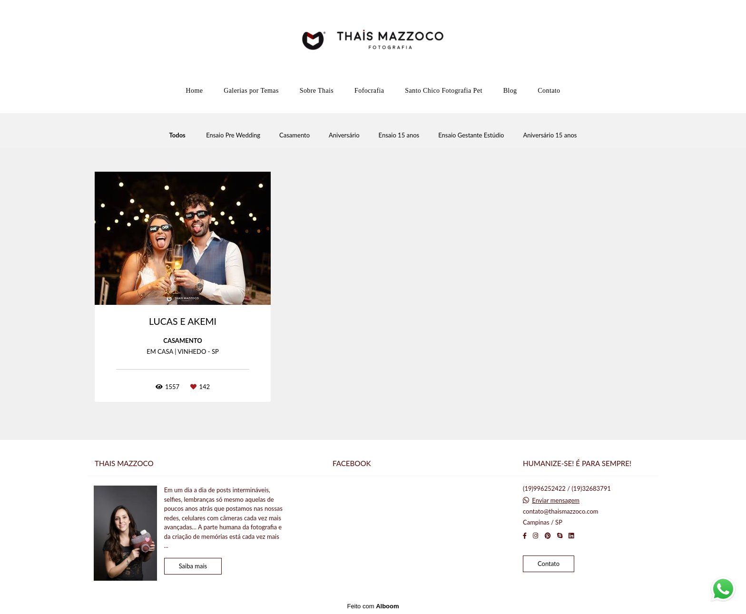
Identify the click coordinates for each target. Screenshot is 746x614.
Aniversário (344, 135)
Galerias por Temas (251, 90)
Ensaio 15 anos (399, 135)
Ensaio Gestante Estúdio (471, 135)
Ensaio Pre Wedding (233, 135)
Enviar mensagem (555, 500)
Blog (510, 90)
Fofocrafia (369, 90)
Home (194, 90)
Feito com (373, 606)
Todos (177, 135)
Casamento (294, 135)
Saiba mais (193, 566)
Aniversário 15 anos (550, 135)
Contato (549, 90)
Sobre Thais (317, 90)
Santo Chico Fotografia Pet (443, 90)
